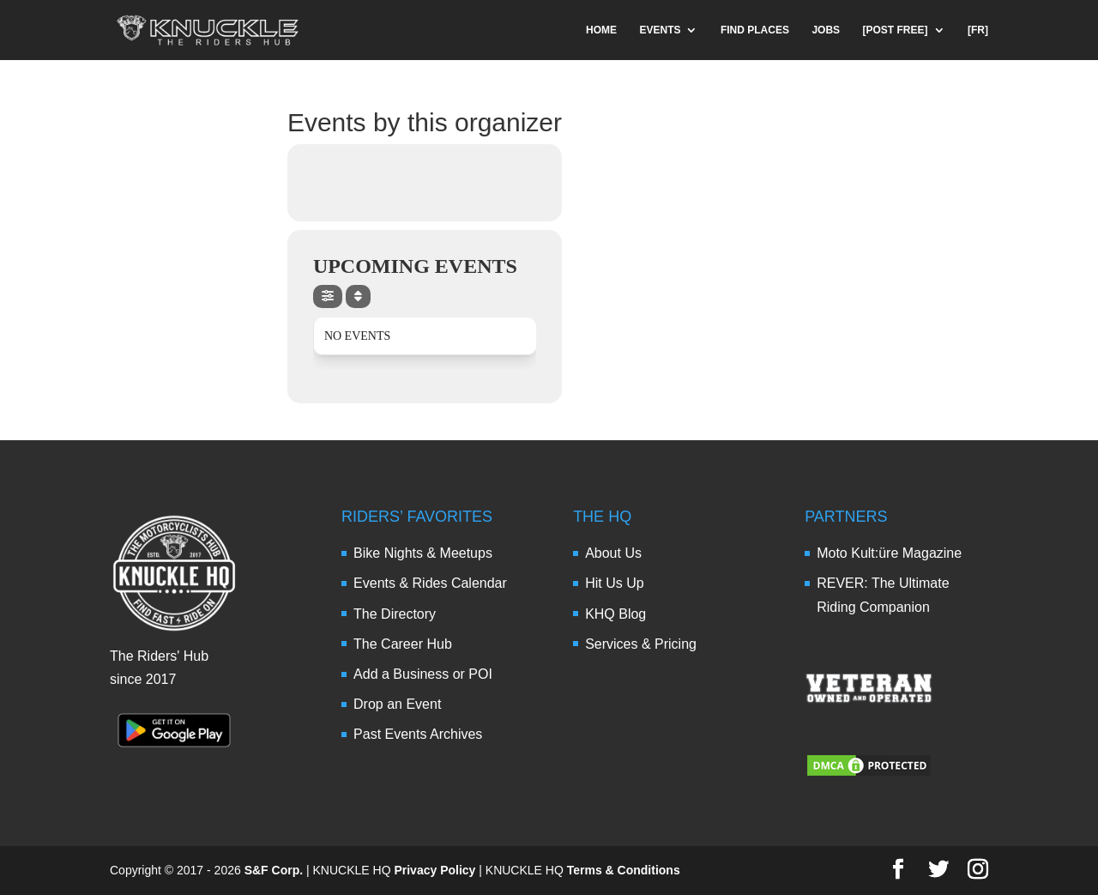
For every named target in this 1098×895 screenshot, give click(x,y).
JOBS (825, 30)
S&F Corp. (273, 870)
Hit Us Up (614, 583)
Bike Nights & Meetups (422, 553)
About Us (613, 553)
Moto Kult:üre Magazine (889, 553)
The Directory (394, 614)
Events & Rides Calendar (430, 583)
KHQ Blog (615, 614)
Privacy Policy (434, 870)
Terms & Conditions (623, 870)
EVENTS (659, 30)
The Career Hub (402, 644)
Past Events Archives (417, 734)
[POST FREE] (895, 30)
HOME (601, 30)
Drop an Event (397, 704)
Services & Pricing (641, 644)
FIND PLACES (755, 30)
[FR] (978, 30)
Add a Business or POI (422, 674)
